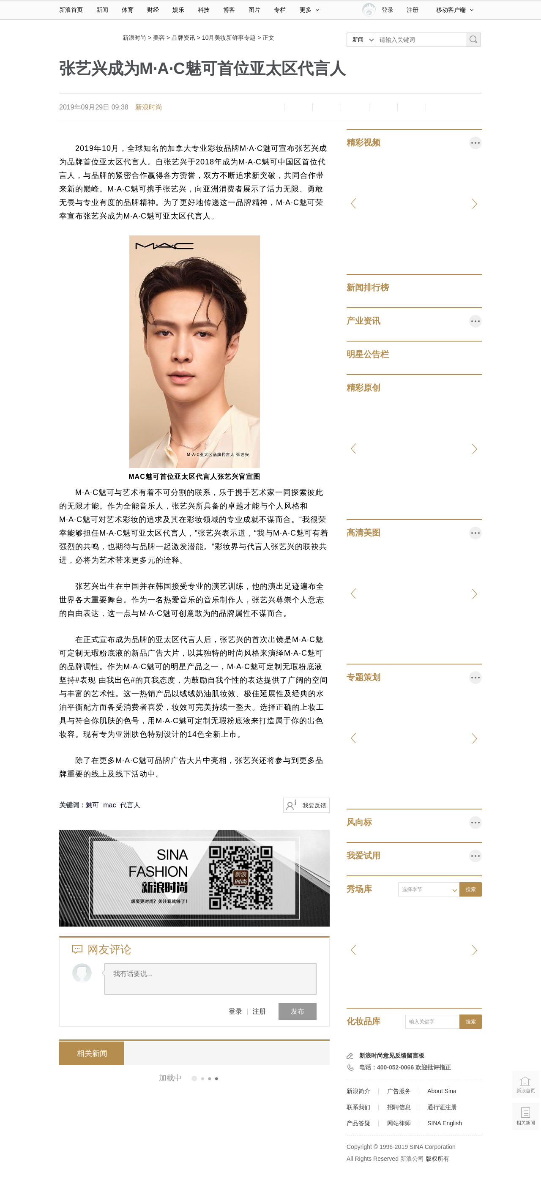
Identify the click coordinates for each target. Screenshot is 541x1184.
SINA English (444, 1123)
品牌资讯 (183, 37)
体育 (128, 9)
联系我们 (358, 1107)
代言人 (130, 805)
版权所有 (437, 1158)
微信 (383, 107)
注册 (412, 9)
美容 (159, 37)
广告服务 (399, 1091)
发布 (297, 1011)
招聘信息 (399, 1107)
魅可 (92, 805)
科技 (204, 9)
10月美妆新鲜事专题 (229, 37)
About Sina (441, 1091)
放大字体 (298, 107)
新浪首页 (71, 9)
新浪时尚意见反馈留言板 (391, 1055)
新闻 (102, 9)
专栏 (280, 9)
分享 (412, 107)
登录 (235, 1011)
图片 (254, 9)
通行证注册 (442, 1107)
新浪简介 (358, 1091)
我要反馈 (314, 805)
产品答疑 (358, 1123)
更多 (309, 9)
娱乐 (178, 9)
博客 (229, 9)
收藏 (327, 107)
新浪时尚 (134, 37)
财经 (153, 9)
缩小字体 (270, 107)
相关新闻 (91, 1053)
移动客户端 (454, 9)
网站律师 (399, 1123)
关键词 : (72, 805)
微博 (355, 107)
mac (109, 805)
